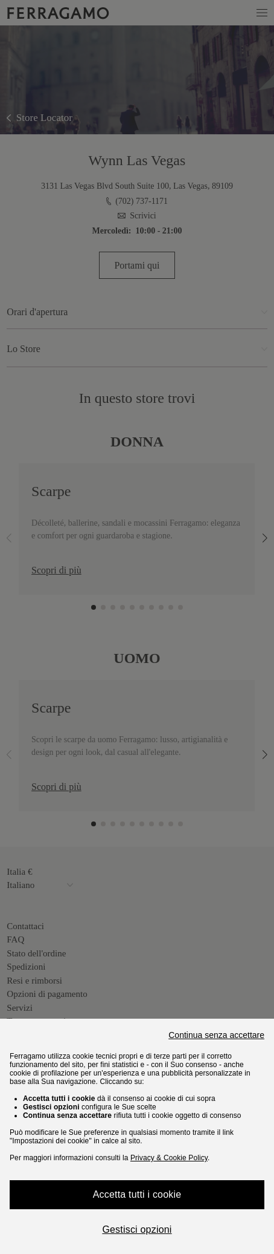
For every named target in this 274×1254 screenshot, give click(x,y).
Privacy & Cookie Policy (169, 1158)
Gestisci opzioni (136, 1229)
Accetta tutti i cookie (137, 1194)
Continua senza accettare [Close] (216, 1035)
